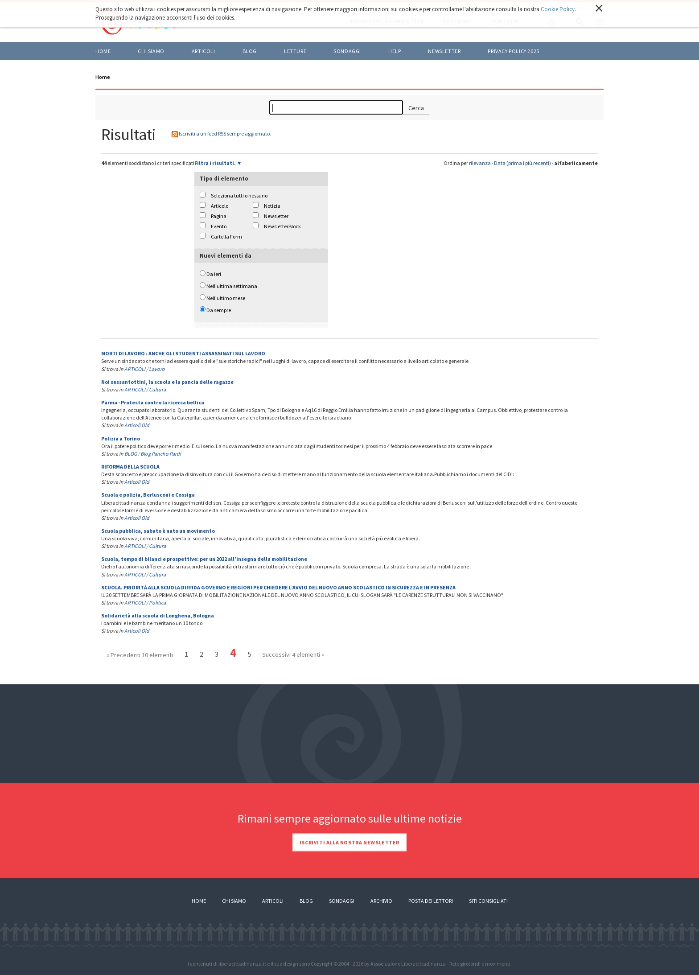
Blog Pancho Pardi (160, 453)
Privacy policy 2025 (513, 51)
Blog (306, 900)
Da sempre (218, 310)
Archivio (381, 900)
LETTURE (295, 51)
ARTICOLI (203, 51)
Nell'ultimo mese (225, 298)
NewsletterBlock (282, 226)
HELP (394, 51)
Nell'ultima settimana (231, 286)
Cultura (157, 389)
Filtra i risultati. (215, 163)
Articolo (219, 205)
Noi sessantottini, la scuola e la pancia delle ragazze (167, 381)
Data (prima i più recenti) (522, 163)
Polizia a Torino (120, 438)
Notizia (272, 205)
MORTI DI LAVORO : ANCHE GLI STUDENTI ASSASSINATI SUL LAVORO (183, 353)
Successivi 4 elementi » (293, 654)
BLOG (250, 51)
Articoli (273, 900)
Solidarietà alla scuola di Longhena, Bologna (157, 615)
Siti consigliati (488, 900)
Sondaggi (347, 51)
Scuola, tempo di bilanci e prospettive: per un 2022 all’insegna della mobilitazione (204, 558)
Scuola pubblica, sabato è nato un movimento (158, 530)
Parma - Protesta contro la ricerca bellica (152, 402)
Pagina (218, 216)
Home (103, 51)
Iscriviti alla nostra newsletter (349, 842)
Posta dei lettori (430, 900)
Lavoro (157, 369)
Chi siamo (151, 51)
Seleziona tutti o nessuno (239, 195)
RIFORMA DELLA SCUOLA (130, 466)
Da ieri (213, 274)
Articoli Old (136, 425)
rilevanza (480, 163)
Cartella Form (226, 236)
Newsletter (444, 51)
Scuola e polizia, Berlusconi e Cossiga (148, 494)
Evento (218, 226)
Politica (157, 602)
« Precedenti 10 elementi (140, 655)
